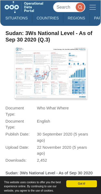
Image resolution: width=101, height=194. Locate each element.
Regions (76, 18)
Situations (16, 18)
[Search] (69, 7)
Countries (48, 18)
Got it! (81, 183)
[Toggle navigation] (92, 7)
